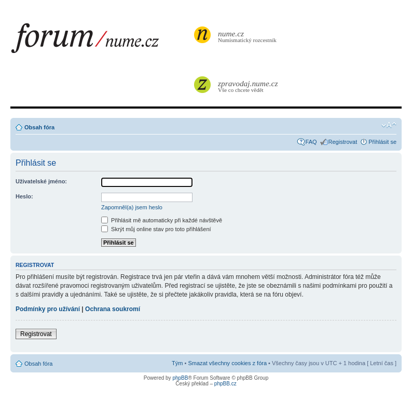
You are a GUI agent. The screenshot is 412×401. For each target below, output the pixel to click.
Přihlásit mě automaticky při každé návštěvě (161, 220)
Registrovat (343, 142)
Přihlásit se (382, 142)
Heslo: (24, 196)
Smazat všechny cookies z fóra (227, 363)
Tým (177, 363)
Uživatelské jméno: (41, 181)
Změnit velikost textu (388, 125)
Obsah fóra (39, 127)
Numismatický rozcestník (248, 36)
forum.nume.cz (101, 41)
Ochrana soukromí (112, 309)
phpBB (180, 378)
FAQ (311, 142)
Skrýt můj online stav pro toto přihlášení (156, 229)
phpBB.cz (225, 383)
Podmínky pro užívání (48, 309)
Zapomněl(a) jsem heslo (131, 207)
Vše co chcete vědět (248, 86)
